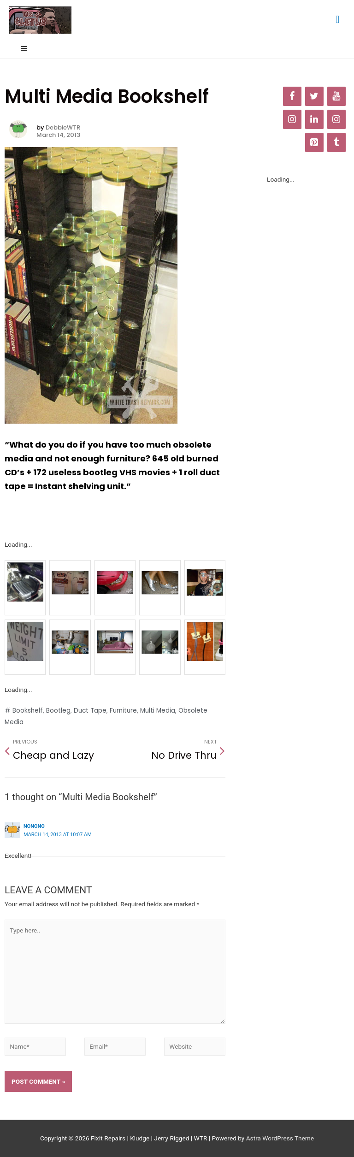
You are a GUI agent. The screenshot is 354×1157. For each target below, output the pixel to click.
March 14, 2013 (58, 135)
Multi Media (157, 710)
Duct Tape (90, 710)
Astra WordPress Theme (280, 1138)
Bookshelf (27, 710)
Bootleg (58, 710)
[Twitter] (314, 96)
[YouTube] (336, 96)
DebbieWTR (63, 127)
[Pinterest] (314, 142)
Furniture (123, 710)
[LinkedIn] (314, 119)
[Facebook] (292, 96)
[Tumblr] (336, 142)
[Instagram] (292, 119)
